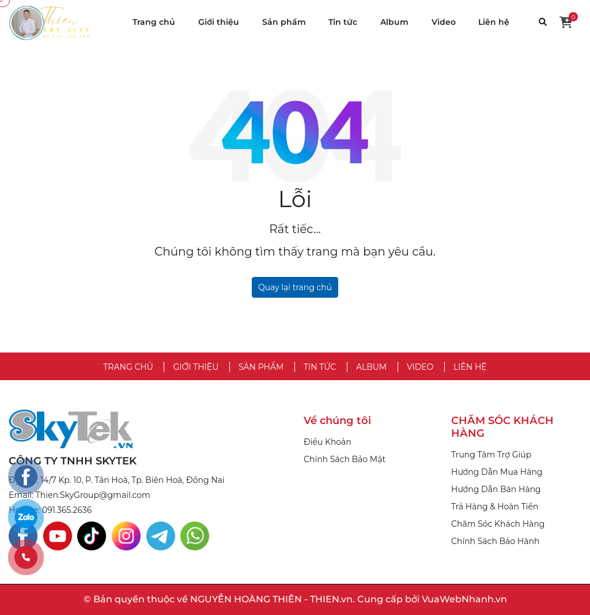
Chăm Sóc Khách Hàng (497, 524)
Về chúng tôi (337, 421)
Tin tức (342, 22)
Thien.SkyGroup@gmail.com (93, 495)
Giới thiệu (218, 22)
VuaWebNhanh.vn (464, 599)
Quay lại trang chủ (295, 287)
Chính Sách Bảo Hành (495, 541)
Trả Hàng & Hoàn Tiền (494, 506)
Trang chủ (154, 22)
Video (444, 22)
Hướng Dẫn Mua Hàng (496, 472)
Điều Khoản (327, 442)
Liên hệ (493, 22)
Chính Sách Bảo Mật (344, 459)
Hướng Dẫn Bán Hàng (496, 489)
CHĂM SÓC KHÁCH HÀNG (502, 427)
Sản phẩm (284, 22)
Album (394, 22)
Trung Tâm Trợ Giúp (491, 454)
